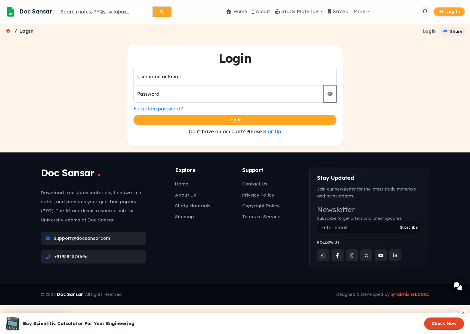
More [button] (359, 11)
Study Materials (297, 11)
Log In (449, 11)
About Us (185, 195)
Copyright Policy (261, 206)
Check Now (444, 323)
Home (236, 11)
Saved (338, 11)
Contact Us (255, 184)
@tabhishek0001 (410, 294)
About (261, 11)
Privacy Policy (258, 195)
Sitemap (184, 216)
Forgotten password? (158, 109)
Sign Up (272, 131)
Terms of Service (261, 216)
